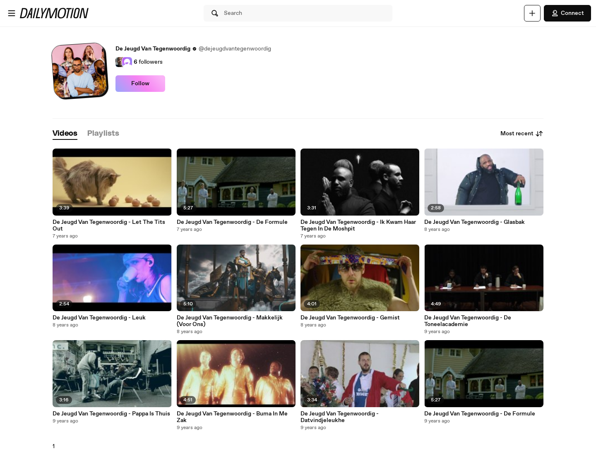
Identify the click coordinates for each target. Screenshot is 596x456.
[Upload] (532, 13)
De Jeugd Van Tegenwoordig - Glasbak (474, 222)
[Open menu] (11, 13)
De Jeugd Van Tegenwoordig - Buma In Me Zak (232, 417)
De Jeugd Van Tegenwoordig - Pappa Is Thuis (111, 413)
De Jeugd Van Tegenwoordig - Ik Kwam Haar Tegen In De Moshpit (358, 225)
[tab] (65, 134)
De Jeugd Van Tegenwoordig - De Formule (232, 222)
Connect (567, 13)
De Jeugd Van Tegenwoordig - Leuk (99, 317)
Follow (140, 83)
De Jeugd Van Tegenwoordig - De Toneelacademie (467, 321)
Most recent (521, 134)
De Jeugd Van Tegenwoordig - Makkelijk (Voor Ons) (230, 321)
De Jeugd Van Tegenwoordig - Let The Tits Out (109, 225)
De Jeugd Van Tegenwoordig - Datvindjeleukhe (339, 417)
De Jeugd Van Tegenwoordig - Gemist (350, 317)
